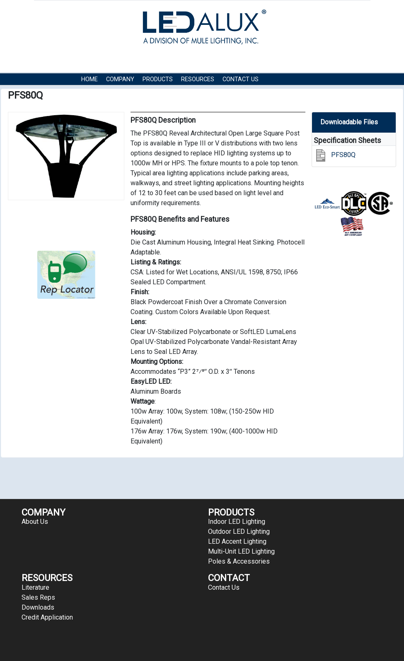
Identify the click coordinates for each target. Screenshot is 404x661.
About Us (35, 521)
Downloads (38, 607)
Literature (35, 587)
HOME (89, 79)
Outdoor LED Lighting (239, 531)
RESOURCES (197, 79)
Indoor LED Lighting (236, 521)
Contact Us (241, 79)
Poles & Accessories (239, 561)
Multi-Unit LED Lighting (241, 551)
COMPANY (120, 79)
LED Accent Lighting (237, 541)
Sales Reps (38, 597)
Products (158, 79)
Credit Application (47, 617)
